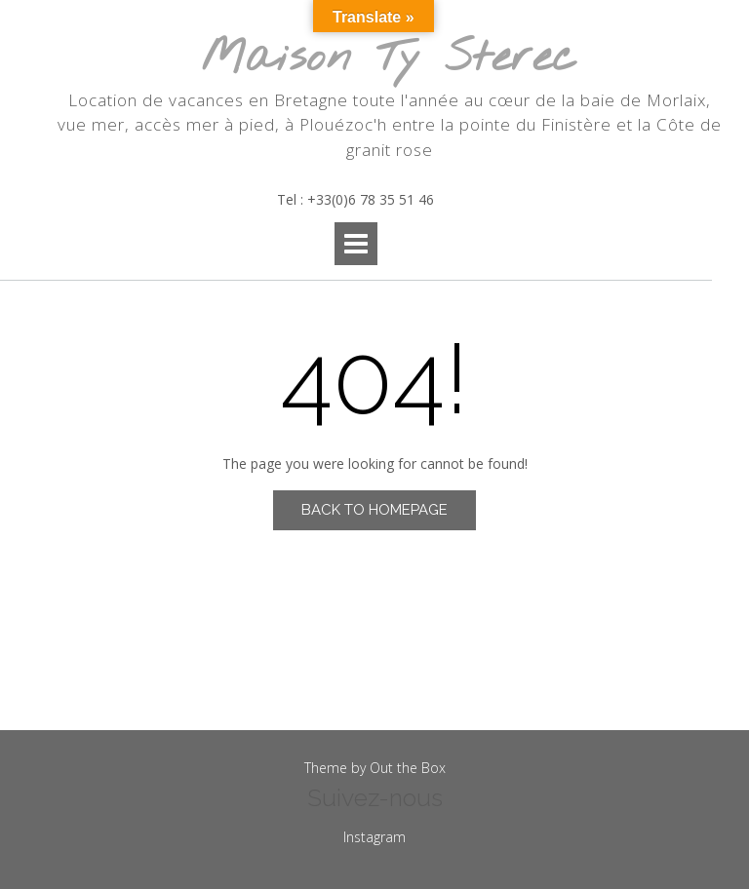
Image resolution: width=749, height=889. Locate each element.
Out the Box (408, 767)
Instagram (374, 837)
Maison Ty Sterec (389, 59)
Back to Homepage (374, 510)
